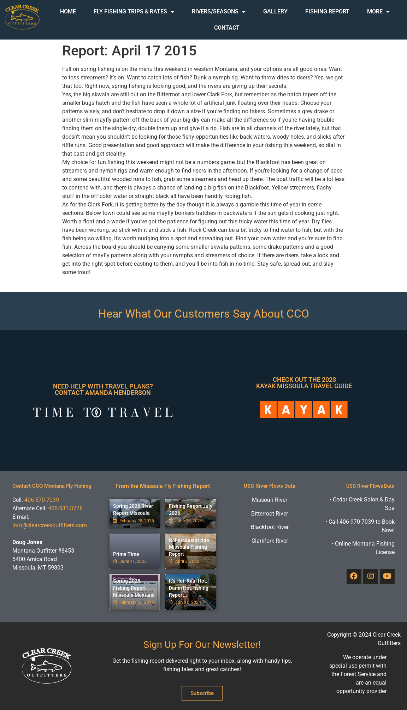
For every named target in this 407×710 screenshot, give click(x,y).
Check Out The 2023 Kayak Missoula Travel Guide (304, 383)
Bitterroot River (269, 513)
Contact (227, 27)
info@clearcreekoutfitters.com (49, 525)
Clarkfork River (270, 540)
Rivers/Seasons (219, 11)
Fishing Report (327, 11)
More (378, 11)
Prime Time (126, 554)
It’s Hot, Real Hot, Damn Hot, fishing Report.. (188, 587)
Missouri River (269, 500)
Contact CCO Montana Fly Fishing (52, 486)
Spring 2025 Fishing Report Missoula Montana (134, 587)
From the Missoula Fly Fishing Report (163, 486)
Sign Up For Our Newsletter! (202, 644)
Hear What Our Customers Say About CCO (203, 313)
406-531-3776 (65, 508)
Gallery (275, 11)
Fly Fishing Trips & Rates (134, 11)
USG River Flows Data (269, 486)
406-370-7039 (41, 500)
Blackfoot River (270, 527)
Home (68, 11)
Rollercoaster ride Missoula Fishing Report (189, 547)
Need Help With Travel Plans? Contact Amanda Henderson (103, 389)
